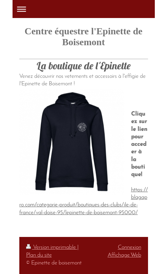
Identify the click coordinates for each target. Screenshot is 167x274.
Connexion (129, 247)
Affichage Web (124, 255)
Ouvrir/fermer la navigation (83, 9)
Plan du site (39, 255)
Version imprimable (51, 247)
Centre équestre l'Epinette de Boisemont (83, 36)
